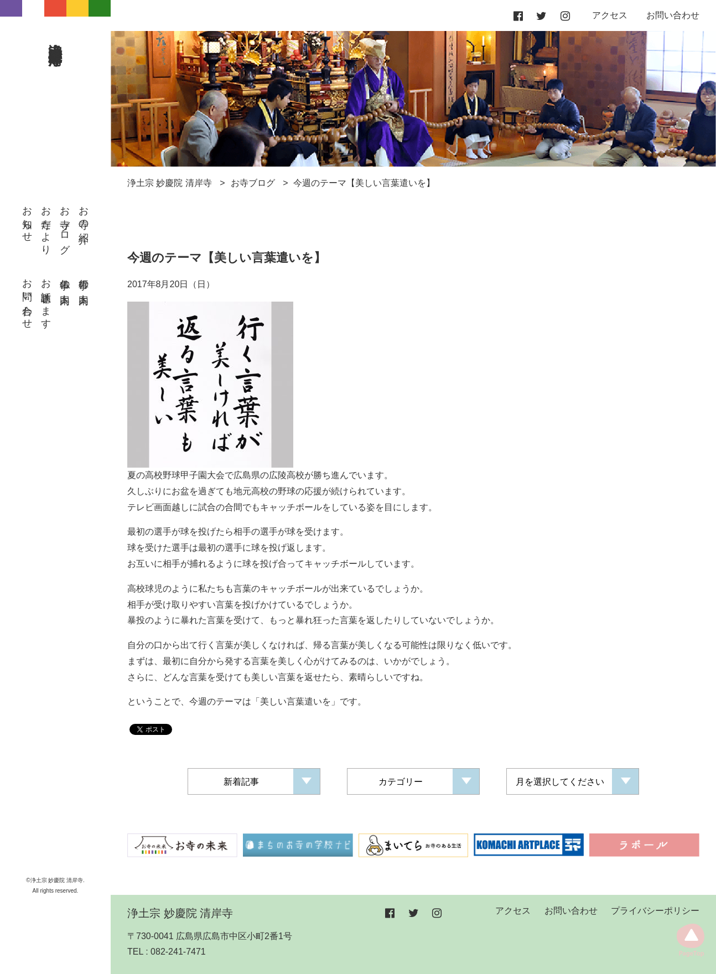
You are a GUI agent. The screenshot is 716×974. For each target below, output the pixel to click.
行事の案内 (83, 280)
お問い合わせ (27, 298)
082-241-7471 (178, 951)
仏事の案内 (64, 280)
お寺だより (45, 225)
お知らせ (27, 218)
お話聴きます (45, 298)
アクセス (609, 15)
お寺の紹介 (83, 213)
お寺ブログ (64, 224)
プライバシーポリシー (655, 910)
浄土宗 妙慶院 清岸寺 (56, 37)
